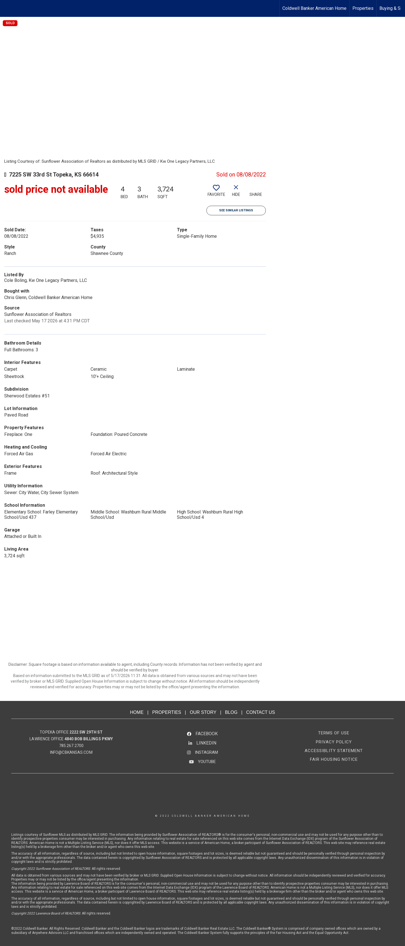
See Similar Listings (236, 210)
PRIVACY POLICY (334, 741)
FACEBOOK (206, 733)
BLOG (231, 712)
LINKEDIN (206, 743)
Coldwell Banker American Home (314, 8)
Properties (363, 8)
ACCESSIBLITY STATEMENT (334, 750)
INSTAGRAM (206, 752)
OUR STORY (203, 712)
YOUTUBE (207, 761)
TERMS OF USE (333, 732)
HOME (136, 712)
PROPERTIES (166, 712)
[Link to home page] (7, 8)
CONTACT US (260, 712)
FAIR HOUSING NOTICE (334, 759)
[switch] (216, 192)
